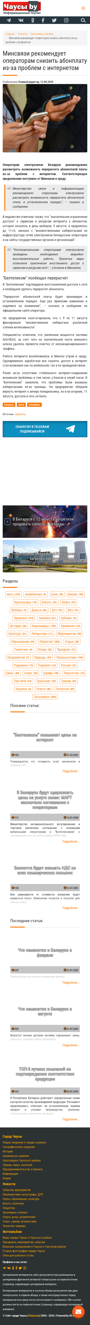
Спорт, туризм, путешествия (19, 1221)
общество (50, 641)
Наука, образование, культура (21, 1199)
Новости (9, 1184)
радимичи (23, 665)
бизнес (75, 594)
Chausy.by (33, 1315)
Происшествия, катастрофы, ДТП (23, 1194)
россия (68, 665)
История (8, 1151)
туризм (68, 681)
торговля (23, 681)
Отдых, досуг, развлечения (19, 1217)
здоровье (24, 618)
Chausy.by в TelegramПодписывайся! (45, 429)
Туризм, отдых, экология (17, 1165)
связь (12, 673)
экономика (45, 697)
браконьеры (25, 602)
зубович (68, 618)
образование (23, 641)
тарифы (51, 673)
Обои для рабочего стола (18, 1255)
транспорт (46, 681)
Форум (7, 1178)
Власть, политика (13, 1203)
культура (17, 634)
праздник (66, 649)
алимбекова (35, 594)
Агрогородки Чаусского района (22, 1160)
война (69, 602)
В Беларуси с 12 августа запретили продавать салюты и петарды (43, 521)
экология (65, 689)
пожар (44, 649)
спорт (31, 673)
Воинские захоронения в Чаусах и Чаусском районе (34, 1246)
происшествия (69, 657)
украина (23, 689)
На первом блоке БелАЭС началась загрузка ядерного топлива (46, 556)
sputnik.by (20, 414)
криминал (70, 626)
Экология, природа (14, 1226)
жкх (73, 610)
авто (13, 594)
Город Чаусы (12, 1136)
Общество (9, 1208)
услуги (43, 689)
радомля (47, 665)
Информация (10, 1173)
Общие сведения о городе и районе (24, 1142)
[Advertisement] (45, 467)
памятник (23, 649)
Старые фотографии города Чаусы (24, 1251)
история (18, 626)
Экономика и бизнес (15, 1212)
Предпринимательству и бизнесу (23, 1169)
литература (42, 634)
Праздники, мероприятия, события (24, 1242)
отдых (72, 641)
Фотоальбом (12, 1232)
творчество (74, 673)
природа (42, 657)
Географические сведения (19, 1147)
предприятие (18, 657)
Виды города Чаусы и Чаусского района (27, 1237)
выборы (19, 610)
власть (49, 602)
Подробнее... (71, 771)
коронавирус (44, 626)
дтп (57, 610)
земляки (47, 618)
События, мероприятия (17, 1190)
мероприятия (70, 634)
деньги (39, 610)
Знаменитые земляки (16, 1156)
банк (57, 594)
